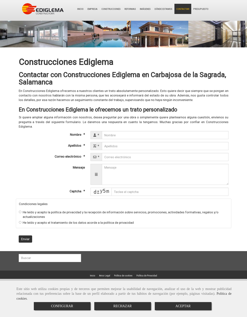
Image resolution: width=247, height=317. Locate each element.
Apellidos (75, 145)
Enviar (25, 239)
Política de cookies (123, 275)
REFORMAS (127, 9)
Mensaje (79, 167)
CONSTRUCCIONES (109, 9)
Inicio (92, 275)
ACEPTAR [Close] (183, 306)
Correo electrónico (68, 156)
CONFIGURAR (62, 306)
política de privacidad (66, 212)
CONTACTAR (175, 9)
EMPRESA (91, 9)
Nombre (76, 135)
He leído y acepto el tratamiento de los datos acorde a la (76, 222)
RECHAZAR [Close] (122, 306)
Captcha (76, 191)
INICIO (80, 9)
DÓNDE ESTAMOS (157, 9)
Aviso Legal (104, 275)
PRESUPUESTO (192, 9)
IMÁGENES (140, 9)
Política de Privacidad (146, 275)
